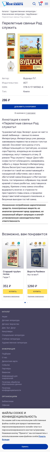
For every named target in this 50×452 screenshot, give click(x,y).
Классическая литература (13, 14)
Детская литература (10, 320)
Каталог (5, 11)
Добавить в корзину (25, 107)
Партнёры (6, 369)
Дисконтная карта (9, 361)
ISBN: (4, 87)
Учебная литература (11, 339)
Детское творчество (10, 324)
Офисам (5, 405)
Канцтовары (7, 331)
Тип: (4, 91)
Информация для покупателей (9, 377)
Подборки (6, 354)
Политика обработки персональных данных (12, 383)
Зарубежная (31, 14)
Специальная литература (13, 335)
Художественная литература (22, 11)
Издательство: (10, 83)
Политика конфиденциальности (11, 389)
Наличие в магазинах (11, 296)
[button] (25, 302)
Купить (13, 292)
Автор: (5, 78)
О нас (4, 357)
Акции (4, 317)
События (6, 365)
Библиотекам (7, 401)
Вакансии (6, 372)
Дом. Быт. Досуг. (9, 328)
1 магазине (30, 113)
